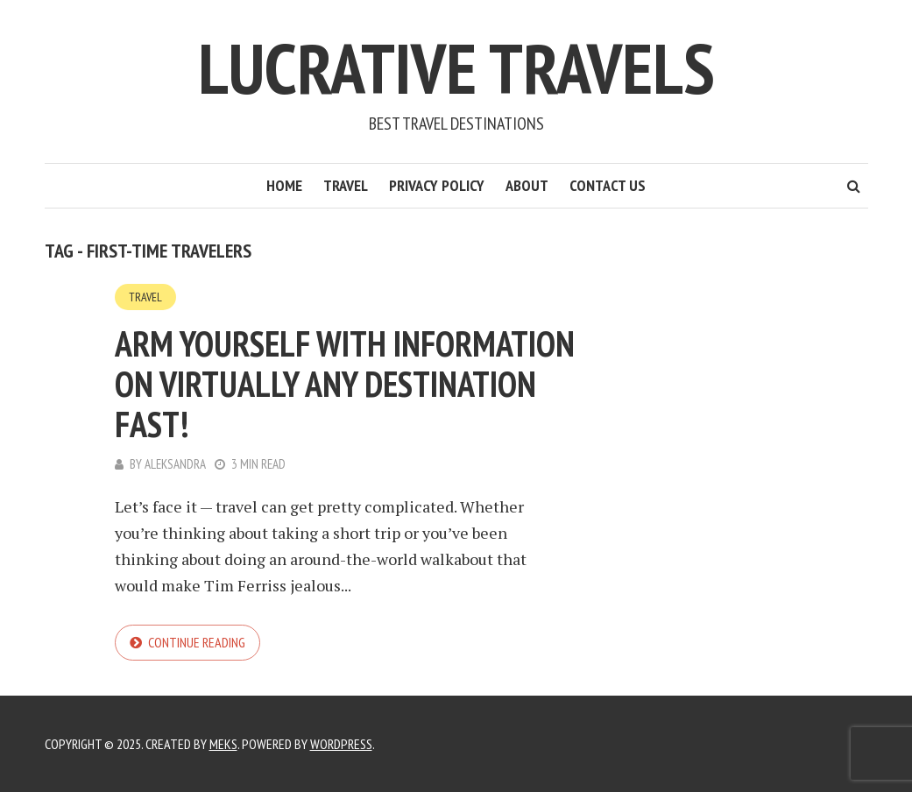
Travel (345, 185)
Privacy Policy (436, 185)
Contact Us (607, 185)
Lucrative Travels (456, 68)
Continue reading (196, 642)
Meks (223, 744)
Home (284, 185)
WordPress (341, 744)
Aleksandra (175, 464)
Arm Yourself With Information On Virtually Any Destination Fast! (345, 384)
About (526, 185)
